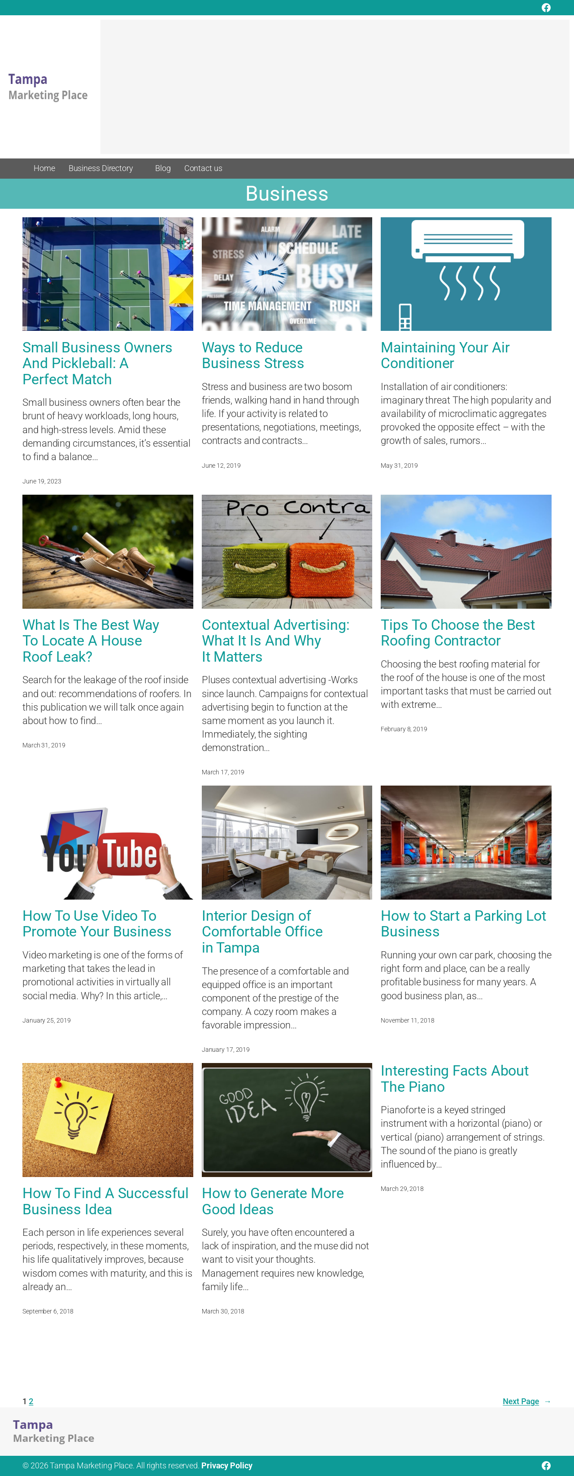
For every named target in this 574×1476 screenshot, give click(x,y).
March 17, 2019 (223, 772)
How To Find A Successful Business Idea (105, 1201)
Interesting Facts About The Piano (455, 1079)
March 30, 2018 (223, 1311)
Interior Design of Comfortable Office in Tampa (262, 932)
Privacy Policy (226, 1465)
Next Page (527, 1401)
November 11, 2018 (407, 1020)
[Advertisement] (335, 91)
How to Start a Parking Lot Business (463, 924)
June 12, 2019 (221, 465)
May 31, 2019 (399, 465)
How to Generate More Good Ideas (273, 1201)
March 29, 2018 (402, 1188)
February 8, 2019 (404, 729)
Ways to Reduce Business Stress (253, 356)
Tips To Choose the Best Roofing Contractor (458, 633)
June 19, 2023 (41, 481)
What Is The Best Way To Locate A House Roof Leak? (90, 641)
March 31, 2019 (43, 745)
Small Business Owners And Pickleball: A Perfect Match (97, 363)
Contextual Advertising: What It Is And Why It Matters (276, 641)
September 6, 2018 (48, 1311)
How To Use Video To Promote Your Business (97, 924)
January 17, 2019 (226, 1049)
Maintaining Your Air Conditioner (445, 356)
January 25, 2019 (46, 1020)
